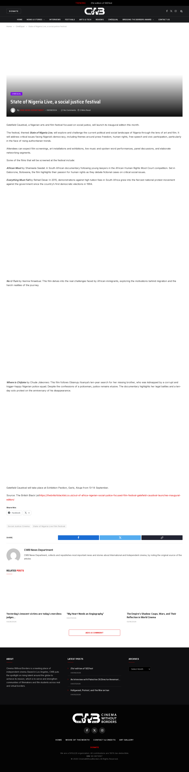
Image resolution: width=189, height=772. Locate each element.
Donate (13, 11)
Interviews (55, 19)
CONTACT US (164, 19)
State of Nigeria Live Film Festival (49, 526)
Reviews (100, 19)
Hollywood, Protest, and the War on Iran (90, 690)
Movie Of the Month (77, 739)
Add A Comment (94, 632)
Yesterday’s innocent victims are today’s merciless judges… (33, 615)
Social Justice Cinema (18, 526)
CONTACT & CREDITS (104, 739)
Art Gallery (127, 739)
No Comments (68, 110)
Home (19, 19)
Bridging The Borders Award (137, 19)
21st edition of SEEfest (101, 3)
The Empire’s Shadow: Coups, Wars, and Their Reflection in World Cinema (151, 615)
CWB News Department (32, 110)
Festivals (70, 19)
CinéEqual (113, 19)
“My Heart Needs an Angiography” (85, 613)
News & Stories (34, 19)
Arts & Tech (85, 19)
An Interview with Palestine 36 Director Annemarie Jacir (95, 679)
